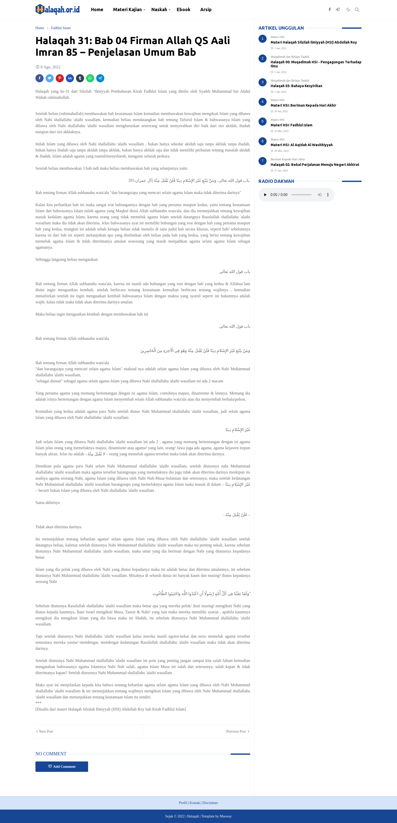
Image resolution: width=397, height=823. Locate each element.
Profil (183, 803)
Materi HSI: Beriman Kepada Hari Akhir (303, 105)
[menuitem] (97, 9)
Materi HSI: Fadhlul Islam (291, 125)
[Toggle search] (357, 9)
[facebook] (330, 10)
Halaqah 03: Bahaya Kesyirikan (296, 86)
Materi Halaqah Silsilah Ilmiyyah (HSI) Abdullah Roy (314, 42)
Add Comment (61, 766)
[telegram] (338, 10)
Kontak (195, 803)
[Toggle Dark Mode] (348, 9)
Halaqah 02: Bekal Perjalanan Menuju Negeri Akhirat (315, 165)
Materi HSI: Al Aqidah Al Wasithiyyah (302, 145)
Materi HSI (277, 37)
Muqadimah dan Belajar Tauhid (290, 56)
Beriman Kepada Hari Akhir (288, 159)
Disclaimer (210, 803)
